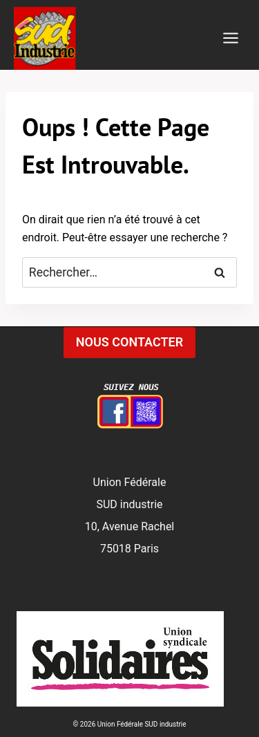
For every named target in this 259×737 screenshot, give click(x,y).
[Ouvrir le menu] (230, 38)
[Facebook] (129, 409)
